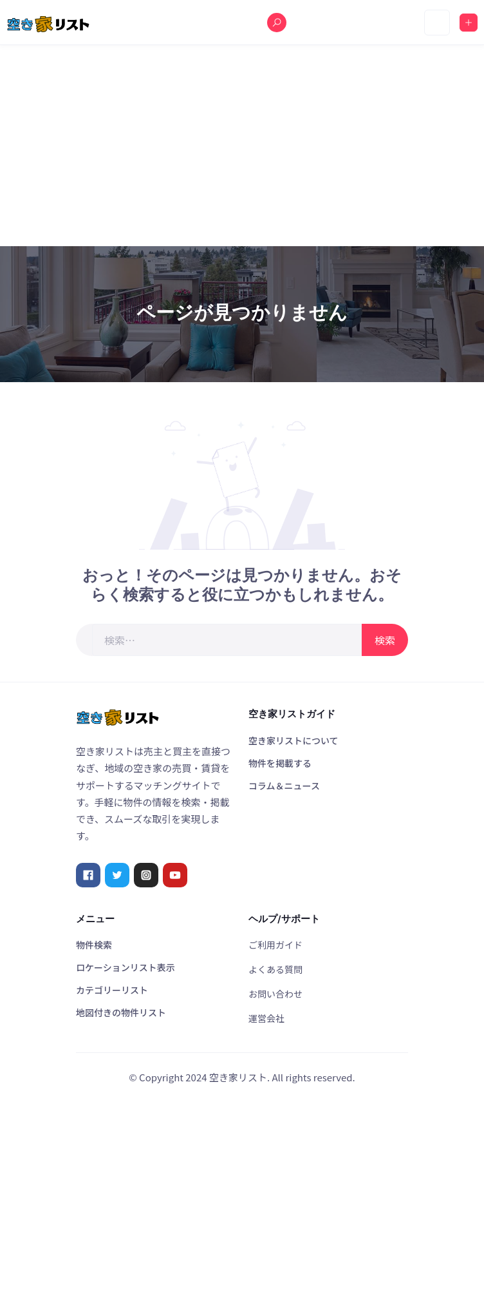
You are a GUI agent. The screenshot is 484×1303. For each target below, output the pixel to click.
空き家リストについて (293, 740)
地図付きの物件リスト (121, 1012)
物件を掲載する (280, 763)
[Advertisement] (242, 145)
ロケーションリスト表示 (125, 967)
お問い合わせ (275, 993)
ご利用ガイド (275, 944)
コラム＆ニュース (284, 785)
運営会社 (266, 1018)
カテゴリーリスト (112, 989)
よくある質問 (275, 969)
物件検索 (94, 944)
